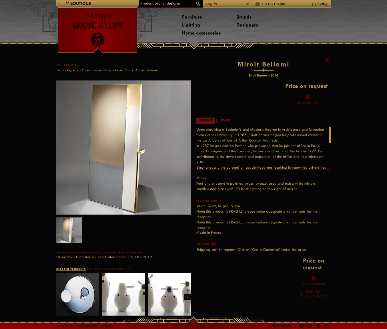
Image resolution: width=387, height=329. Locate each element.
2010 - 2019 (141, 257)
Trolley (322, 4)
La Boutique (65, 70)
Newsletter (281, 326)
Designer (206, 120)
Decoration (121, 70)
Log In (211, 3)
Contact (64, 326)
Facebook (301, 326)
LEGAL (106, 326)
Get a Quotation (308, 102)
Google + (319, 326)
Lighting (191, 25)
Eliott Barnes (86, 257)
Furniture (192, 17)
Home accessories (201, 33)
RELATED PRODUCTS (71, 269)
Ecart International (112, 257)
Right (185, 297)
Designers (247, 25)
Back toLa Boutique (316, 294)
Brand (225, 120)
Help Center (86, 326)
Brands (244, 17)
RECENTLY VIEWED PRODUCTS (110, 269)
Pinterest (310, 326)
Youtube (326, 326)
